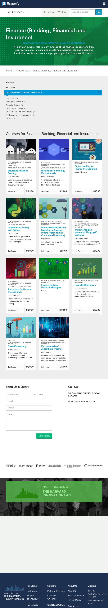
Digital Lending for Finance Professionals (85, 167)
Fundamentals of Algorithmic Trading (51, 347)
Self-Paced (12, 191)
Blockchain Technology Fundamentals (53, 172)
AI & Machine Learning (17, 225)
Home (9, 70)
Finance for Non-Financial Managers (51, 286)
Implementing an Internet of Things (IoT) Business (85, 232)
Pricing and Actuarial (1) (15, 102)
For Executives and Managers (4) (20, 115)
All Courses (15, 12)
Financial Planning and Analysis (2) (20, 112)
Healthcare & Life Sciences (51, 222)
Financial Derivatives (85, 285)
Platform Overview (56, 591)
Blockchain (45, 162)
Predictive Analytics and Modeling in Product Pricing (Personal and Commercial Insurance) (53, 231)
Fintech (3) (10, 118)
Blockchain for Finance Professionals (19, 291)
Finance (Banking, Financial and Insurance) (54, 70)
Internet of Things (81, 222)
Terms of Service (76, 595)
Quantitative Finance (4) (16, 108)
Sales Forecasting (17, 346)
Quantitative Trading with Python (18, 229)
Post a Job (32, 591)
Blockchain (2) (12, 98)
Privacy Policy (74, 600)
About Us (72, 591)
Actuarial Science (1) (14, 105)
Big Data (44, 340)
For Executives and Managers (19, 168)
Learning (49, 12)
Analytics (12, 165)
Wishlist (62, 12)
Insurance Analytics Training (18, 172)
